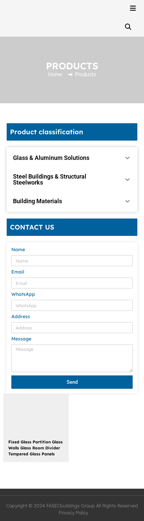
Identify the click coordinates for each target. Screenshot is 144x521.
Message (21, 339)
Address (20, 316)
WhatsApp (23, 294)
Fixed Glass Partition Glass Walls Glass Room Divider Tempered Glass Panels (35, 447)
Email (17, 272)
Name (18, 250)
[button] (128, 26)
